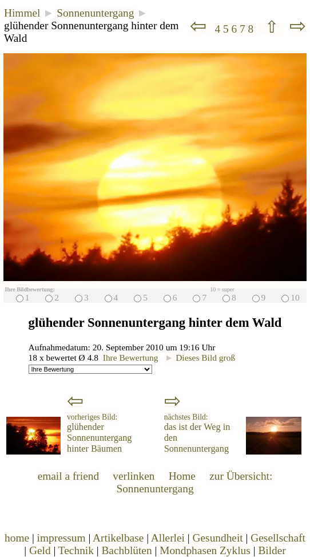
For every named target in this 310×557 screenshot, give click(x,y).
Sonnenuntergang (95, 13)
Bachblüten (126, 550)
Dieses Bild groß (200, 357)
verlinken (133, 476)
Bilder (271, 550)
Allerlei (168, 538)
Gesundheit (218, 538)
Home (182, 476)
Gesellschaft (278, 538)
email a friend (69, 476)
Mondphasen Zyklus (205, 550)
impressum (61, 538)
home (17, 538)
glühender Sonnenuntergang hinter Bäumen (99, 433)
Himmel (22, 13)
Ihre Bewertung (130, 357)
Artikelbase (118, 538)
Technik (76, 550)
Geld (40, 550)
